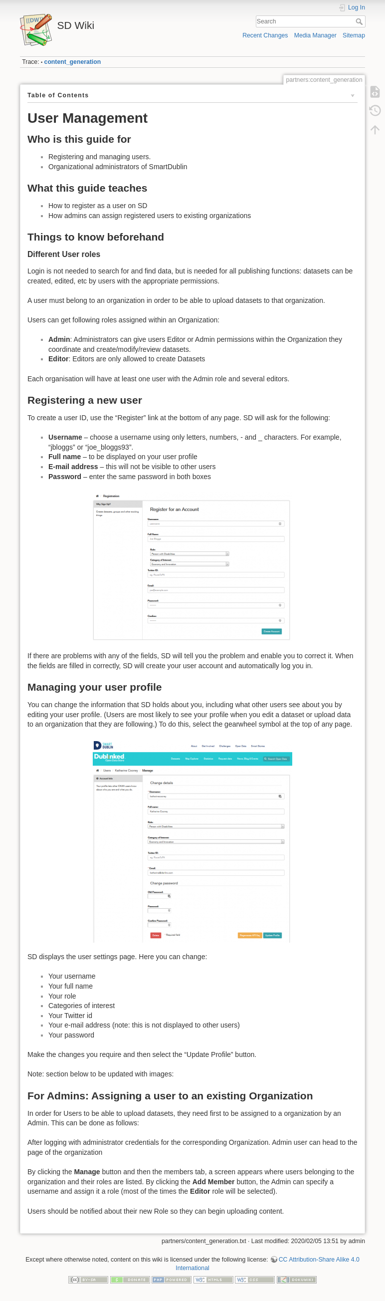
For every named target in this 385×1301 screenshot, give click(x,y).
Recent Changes (265, 35)
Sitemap (354, 35)
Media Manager (315, 35)
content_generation (72, 61)
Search (360, 21)
